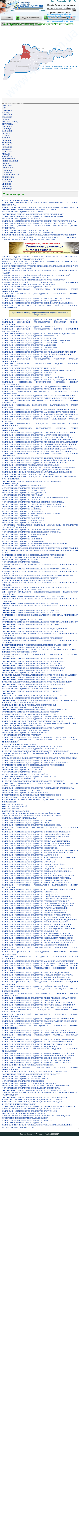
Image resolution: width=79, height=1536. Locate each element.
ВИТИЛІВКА (7, 124)
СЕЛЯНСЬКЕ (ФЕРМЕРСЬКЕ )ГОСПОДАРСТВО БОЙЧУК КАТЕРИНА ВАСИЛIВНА (37, 303)
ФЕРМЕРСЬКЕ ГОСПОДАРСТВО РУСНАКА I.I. (22, 523)
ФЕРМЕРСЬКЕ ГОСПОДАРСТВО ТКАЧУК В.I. (22, 219)
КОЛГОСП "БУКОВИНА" (12, 804)
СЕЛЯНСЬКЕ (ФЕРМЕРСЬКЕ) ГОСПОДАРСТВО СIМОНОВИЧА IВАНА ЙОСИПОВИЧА (39, 1021)
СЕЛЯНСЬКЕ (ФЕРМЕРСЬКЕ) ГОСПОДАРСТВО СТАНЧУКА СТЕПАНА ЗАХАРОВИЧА (39, 449)
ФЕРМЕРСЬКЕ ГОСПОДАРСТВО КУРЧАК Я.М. (22, 516)
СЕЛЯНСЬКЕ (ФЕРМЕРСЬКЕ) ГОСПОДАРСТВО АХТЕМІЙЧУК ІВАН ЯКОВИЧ (36, 389)
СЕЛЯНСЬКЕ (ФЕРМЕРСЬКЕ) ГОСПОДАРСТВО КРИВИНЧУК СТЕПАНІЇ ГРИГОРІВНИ (39, 410)
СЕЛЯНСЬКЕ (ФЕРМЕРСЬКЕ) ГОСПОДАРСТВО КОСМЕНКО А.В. (30, 931)
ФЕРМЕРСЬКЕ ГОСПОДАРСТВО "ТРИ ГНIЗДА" (22, 212)
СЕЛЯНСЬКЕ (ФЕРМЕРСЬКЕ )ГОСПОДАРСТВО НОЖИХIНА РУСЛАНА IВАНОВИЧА (38, 719)
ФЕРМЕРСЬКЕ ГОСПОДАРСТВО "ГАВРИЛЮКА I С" (24, 707)
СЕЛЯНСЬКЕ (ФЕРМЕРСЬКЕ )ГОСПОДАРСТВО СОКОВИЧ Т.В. (29, 866)
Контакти (30, 1134)
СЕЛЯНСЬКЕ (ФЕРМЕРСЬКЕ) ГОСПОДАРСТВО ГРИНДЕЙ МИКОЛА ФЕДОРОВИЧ (37, 906)
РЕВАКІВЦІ (7, 170)
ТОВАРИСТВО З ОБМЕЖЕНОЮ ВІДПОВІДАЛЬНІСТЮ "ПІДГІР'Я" (30, 712)
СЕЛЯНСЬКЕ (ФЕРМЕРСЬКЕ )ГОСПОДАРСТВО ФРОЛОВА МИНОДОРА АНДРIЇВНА (38, 370)
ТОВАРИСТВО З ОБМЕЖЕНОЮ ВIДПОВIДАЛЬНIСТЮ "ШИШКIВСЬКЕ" (33, 661)
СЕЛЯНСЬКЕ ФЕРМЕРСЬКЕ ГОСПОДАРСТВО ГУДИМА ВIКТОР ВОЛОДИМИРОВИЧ (38, 467)
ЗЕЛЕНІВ (6, 138)
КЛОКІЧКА (7, 149)
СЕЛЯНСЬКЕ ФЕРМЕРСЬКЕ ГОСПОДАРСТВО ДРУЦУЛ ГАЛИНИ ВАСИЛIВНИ (36, 470)
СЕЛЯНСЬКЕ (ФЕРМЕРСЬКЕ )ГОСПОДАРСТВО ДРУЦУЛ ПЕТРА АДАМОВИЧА (36, 843)
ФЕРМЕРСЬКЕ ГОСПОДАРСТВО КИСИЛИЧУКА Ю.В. (25, 793)
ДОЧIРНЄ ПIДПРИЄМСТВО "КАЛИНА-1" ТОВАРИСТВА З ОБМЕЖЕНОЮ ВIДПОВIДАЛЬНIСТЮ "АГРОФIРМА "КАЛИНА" (40, 258)
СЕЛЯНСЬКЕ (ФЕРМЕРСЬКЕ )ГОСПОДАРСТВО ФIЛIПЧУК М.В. (29, 760)
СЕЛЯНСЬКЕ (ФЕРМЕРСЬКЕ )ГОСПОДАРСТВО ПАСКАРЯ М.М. (29, 347)
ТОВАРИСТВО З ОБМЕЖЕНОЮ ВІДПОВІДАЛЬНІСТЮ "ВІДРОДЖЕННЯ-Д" (34, 629)
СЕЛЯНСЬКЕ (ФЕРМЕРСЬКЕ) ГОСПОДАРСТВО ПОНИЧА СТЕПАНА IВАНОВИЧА (37, 1007)
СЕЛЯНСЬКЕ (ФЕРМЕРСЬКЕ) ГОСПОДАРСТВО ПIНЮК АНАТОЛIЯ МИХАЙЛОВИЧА (39, 998)
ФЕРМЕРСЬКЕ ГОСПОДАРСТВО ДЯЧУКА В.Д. (22, 511)
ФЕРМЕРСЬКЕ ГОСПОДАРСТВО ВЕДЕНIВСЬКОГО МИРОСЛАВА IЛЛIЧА (34, 506)
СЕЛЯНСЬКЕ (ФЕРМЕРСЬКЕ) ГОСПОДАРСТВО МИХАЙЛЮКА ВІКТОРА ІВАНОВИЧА (39, 433)
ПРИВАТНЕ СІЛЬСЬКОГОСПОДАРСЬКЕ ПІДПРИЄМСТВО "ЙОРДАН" (32, 1102)
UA (69, 1)
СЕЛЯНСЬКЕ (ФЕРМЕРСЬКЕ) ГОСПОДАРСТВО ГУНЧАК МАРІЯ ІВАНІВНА (35, 910)
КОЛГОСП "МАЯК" (10, 809)
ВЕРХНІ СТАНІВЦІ (10, 122)
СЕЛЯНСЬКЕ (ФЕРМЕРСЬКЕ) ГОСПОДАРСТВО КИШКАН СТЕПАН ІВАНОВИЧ (36, 924)
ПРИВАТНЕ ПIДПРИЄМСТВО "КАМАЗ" (19, 744)
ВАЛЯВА (5, 119)
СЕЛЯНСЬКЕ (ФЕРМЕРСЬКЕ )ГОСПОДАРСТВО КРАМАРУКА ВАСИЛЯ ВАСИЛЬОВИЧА (40, 850)
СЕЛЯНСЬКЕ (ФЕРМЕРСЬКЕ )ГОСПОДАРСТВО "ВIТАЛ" (26, 287)
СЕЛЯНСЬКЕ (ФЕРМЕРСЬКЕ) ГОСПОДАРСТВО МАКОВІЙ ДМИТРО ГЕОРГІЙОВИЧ (38, 412)
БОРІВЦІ (5, 112)
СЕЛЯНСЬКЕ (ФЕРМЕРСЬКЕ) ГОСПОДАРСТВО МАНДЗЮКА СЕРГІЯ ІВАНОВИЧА (38, 416)
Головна (7, 18)
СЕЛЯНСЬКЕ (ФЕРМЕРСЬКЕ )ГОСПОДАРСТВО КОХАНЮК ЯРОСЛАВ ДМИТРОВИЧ (38, 333)
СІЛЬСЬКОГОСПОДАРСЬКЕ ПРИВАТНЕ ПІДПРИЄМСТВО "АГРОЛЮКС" (33, 280)
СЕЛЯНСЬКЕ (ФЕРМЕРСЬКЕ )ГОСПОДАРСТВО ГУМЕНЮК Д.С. (30, 326)
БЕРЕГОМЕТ (7, 110)
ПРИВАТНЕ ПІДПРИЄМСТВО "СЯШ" (18, 200)
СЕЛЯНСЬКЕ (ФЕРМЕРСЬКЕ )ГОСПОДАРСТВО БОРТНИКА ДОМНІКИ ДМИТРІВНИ (38, 320)
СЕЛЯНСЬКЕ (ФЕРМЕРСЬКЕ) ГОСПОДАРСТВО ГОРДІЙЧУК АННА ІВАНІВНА (36, 896)
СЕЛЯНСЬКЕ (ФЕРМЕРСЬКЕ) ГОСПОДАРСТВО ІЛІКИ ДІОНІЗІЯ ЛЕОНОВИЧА (36, 386)
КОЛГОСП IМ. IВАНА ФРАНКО (15, 811)
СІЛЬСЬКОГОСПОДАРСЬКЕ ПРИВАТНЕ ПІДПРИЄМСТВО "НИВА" (31, 1109)
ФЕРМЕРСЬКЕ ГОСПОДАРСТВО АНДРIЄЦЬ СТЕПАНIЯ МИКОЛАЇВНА (33, 502)
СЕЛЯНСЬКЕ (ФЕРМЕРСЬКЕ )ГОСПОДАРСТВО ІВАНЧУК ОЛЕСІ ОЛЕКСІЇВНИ (36, 298)
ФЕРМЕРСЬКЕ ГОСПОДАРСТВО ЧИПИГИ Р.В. (22, 539)
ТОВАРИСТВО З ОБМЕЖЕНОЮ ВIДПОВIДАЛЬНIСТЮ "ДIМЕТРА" (31, 647)
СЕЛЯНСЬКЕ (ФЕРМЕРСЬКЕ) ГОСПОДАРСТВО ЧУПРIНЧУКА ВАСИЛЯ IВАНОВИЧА (39, 1056)
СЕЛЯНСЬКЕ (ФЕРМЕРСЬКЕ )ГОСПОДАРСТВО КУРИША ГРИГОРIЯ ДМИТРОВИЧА (38, 737)
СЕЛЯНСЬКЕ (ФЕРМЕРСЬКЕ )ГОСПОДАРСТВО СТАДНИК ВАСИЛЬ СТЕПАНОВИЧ (38, 869)
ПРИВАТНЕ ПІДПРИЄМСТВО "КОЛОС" (19, 1104)
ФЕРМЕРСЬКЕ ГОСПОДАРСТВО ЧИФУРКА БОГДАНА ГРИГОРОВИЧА (32, 689)
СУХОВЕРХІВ (8, 177)
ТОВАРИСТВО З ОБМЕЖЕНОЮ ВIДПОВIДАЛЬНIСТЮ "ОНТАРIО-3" (31, 613)
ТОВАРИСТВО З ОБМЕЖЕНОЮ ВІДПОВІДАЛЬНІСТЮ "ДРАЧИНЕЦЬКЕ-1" (34, 555)
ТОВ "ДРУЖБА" (9, 626)
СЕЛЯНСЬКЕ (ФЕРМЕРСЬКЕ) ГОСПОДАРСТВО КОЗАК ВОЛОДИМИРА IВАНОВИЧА (38, 929)
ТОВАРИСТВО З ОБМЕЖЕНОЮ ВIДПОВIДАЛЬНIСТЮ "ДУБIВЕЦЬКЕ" (32, 659)
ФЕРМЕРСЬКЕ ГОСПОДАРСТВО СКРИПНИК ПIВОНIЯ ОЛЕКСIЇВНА (32, 529)
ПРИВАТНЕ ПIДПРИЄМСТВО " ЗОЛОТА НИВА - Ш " (24, 726)
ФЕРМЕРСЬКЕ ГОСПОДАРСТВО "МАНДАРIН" (22, 769)
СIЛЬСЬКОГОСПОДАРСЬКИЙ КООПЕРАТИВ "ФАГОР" (25, 277)
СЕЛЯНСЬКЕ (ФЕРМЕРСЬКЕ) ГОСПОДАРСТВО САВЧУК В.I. (28, 1023)
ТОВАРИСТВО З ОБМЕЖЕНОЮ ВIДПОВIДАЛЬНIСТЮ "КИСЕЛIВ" (31, 610)
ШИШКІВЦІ (7, 186)
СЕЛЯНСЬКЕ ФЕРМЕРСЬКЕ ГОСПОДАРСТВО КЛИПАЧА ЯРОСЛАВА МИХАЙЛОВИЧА (40, 723)
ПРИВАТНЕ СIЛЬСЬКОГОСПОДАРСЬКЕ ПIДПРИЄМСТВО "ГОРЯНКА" (32, 1099)
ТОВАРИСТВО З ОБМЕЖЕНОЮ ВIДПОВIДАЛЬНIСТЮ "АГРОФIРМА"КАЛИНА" (37, 569)
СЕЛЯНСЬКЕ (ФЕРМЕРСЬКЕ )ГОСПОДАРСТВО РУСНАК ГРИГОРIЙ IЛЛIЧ (34, 864)
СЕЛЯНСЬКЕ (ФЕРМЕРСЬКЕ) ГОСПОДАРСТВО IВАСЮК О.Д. (28, 873)
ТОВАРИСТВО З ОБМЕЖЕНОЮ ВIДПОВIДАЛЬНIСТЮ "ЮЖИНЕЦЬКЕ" (33, 679)
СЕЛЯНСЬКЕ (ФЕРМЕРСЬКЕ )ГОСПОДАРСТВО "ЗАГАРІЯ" (27, 820)
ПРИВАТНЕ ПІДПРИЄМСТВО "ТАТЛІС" (19, 779)
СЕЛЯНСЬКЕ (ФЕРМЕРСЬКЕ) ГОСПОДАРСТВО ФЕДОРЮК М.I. (29, 1046)
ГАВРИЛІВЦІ (7, 126)
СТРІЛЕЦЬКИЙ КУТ (10, 175)
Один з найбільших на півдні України (40, 313)
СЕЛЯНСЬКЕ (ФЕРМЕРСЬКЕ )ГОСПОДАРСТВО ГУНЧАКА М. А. (30, 839)
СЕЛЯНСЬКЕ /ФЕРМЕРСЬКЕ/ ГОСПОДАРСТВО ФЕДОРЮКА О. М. (31, 465)
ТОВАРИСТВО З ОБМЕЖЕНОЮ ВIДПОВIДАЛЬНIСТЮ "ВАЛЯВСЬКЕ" (32, 638)
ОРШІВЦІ (6, 163)
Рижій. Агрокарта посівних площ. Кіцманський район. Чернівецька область (61, 9)
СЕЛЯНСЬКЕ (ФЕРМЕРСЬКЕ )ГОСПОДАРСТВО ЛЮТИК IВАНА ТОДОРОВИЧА (36, 340)
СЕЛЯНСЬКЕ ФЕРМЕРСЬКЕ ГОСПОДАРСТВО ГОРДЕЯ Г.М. (28, 1065)
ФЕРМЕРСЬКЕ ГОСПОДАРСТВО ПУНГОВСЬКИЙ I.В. (25, 774)
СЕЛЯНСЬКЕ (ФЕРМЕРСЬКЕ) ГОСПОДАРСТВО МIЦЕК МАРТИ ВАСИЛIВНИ (35, 945)
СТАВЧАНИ (7, 172)
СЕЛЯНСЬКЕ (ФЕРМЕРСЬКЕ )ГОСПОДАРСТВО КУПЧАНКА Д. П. (30, 336)
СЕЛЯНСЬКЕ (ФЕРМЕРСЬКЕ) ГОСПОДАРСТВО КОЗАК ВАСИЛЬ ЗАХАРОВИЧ (36, 926)
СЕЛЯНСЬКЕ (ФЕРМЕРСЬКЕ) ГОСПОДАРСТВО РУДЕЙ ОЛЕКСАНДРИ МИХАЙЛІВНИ (39, 444)
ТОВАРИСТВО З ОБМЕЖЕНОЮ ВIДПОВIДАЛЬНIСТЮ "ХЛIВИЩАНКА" (33, 668)
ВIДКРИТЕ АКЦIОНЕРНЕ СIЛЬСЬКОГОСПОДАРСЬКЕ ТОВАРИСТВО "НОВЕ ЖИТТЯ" (39, 235)
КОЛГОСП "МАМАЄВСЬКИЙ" (15, 806)
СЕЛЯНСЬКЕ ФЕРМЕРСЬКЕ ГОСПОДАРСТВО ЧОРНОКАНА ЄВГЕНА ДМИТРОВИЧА (39, 476)
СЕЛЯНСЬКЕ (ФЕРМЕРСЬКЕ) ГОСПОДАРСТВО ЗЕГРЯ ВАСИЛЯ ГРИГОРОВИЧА (36, 917)
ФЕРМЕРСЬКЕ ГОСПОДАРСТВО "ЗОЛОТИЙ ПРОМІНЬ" (26, 1079)
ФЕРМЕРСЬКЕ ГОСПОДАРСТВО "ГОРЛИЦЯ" (21, 735)
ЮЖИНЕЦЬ (7, 188)
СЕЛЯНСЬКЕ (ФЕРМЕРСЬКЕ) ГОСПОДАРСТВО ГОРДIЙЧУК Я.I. (30, 894)
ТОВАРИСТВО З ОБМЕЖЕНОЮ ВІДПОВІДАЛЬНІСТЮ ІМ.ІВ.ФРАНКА (32, 670)
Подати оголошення (30, 18)
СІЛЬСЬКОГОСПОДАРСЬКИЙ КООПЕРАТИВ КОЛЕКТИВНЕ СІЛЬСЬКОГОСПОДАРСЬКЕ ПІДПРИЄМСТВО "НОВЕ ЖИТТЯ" (40, 283)
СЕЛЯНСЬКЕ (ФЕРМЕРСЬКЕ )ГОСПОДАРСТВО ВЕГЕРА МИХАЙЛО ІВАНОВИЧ (36, 834)
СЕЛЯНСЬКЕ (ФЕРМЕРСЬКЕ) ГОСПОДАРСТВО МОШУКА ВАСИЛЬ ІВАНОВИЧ (36, 979)
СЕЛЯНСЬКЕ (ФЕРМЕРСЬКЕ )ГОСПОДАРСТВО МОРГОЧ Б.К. (28, 862)
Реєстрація (61, 1)
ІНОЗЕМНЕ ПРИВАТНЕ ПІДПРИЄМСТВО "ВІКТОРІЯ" (25, 686)
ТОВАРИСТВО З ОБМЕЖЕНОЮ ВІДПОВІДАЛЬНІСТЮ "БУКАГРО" (31, 1074)
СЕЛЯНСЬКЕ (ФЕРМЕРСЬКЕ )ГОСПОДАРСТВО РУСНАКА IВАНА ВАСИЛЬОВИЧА (38, 788)
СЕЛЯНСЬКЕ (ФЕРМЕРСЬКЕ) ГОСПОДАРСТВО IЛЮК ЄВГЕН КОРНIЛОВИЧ (35, 880)
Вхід (52, 1)
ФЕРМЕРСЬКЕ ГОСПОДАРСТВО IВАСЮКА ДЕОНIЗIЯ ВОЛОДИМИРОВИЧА (35, 497)
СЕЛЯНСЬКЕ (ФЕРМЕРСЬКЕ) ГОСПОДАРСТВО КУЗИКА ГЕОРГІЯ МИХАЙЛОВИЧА (38, 940)
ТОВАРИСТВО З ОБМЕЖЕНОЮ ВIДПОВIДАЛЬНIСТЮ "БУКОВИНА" (32, 481)
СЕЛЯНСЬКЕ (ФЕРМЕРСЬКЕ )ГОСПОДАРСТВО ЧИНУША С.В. (29, 373)
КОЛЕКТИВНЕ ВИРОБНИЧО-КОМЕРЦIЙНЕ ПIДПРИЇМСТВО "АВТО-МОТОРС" (36, 645)
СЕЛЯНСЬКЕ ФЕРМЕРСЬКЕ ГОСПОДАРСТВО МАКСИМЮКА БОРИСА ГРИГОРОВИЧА (40, 207)
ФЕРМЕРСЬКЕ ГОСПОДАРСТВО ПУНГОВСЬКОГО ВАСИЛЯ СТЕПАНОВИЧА (35, 1086)
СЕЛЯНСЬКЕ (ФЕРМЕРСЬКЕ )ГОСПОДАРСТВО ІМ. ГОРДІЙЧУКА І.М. (32, 300)
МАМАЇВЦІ (7, 156)
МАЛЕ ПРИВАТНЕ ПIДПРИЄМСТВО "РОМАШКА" (24, 1113)
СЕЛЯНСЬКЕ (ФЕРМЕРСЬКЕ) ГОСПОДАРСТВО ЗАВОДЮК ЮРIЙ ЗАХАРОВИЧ (36, 915)
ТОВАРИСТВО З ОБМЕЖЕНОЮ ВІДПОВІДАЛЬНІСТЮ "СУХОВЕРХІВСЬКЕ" (35, 1097)
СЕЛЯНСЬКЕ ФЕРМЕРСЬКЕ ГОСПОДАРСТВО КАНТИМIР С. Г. (29, 705)
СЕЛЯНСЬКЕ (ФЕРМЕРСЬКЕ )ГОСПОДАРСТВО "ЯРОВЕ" (27, 822)
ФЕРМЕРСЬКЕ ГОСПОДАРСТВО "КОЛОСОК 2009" (24, 488)
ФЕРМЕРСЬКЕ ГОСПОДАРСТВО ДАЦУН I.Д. (21, 509)
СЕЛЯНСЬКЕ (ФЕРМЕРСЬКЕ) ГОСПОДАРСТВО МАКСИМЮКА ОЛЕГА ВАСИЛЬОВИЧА (40, 414)
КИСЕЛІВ (6, 145)
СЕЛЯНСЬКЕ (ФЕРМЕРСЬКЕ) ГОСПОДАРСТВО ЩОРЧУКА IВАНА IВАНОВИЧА (36, 1060)
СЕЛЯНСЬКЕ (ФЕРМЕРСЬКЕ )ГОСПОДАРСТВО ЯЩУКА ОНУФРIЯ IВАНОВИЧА (37, 871)
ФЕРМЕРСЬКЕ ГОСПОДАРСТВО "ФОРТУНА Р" (22, 495)
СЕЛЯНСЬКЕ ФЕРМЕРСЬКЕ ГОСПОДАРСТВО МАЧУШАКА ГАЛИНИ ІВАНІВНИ (37, 472)
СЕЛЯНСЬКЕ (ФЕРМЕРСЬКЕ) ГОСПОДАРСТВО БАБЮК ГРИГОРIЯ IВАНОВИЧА (37, 882)
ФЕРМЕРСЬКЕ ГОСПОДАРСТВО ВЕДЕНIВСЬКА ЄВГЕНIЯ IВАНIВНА (32, 504)
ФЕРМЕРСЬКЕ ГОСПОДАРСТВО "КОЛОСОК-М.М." (24, 490)
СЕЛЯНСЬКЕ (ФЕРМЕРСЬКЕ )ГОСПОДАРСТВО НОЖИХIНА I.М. (30, 749)
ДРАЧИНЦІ (6, 133)
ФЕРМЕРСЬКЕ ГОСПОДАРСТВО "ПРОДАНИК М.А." (24, 493)
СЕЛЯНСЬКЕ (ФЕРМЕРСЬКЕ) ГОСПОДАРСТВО (22, 1122)
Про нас (23, 1134)
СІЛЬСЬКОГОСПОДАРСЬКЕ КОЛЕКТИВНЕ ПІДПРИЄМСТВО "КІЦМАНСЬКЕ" (36, 587)
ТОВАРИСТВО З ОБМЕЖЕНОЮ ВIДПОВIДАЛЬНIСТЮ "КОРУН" (30, 578)
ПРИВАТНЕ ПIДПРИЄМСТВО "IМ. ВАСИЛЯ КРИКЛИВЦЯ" (27, 580)
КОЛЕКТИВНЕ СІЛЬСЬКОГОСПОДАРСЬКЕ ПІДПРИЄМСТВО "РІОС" (31, 795)
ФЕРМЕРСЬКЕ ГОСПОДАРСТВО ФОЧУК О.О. (22, 536)
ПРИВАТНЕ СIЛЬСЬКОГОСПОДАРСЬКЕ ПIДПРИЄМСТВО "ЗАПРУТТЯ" (33, 728)
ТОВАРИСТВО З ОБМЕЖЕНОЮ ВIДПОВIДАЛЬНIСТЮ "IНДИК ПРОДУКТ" (34, 1090)
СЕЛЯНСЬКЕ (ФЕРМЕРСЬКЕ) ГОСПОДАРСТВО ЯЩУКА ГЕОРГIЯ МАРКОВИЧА (37, 1062)
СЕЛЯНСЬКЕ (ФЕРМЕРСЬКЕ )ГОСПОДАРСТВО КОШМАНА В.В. (30, 848)
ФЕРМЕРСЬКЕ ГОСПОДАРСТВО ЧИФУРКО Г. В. (23, 541)
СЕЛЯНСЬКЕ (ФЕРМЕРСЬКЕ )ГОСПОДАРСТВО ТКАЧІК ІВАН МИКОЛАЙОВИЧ (36, 354)
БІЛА (4, 108)
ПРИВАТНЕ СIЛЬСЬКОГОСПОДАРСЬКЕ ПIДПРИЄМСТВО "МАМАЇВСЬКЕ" (34, 696)
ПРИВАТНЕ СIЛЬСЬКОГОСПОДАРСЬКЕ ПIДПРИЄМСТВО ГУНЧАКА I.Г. (33, 557)
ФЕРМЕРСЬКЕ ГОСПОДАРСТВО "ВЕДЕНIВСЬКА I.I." (25, 733)
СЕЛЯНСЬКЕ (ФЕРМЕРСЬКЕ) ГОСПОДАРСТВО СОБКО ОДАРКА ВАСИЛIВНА (36, 1030)
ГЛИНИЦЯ (6, 128)
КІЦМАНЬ (6, 140)
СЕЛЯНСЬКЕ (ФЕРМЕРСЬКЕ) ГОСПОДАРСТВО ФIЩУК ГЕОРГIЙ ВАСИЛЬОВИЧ (37, 1044)
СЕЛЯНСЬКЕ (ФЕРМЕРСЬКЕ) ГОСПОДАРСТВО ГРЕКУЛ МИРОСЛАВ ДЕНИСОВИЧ (38, 903)
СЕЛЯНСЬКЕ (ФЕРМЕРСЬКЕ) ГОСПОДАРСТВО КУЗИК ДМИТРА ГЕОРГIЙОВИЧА (37, 938)
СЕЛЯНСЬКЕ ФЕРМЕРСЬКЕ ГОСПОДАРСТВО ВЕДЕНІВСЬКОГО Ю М (32, 721)
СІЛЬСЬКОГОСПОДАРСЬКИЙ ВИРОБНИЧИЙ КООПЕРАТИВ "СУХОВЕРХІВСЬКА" (37, 576)
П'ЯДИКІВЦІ (7, 168)
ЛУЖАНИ (6, 154)
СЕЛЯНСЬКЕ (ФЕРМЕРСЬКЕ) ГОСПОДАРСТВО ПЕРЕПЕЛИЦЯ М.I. (31, 1000)
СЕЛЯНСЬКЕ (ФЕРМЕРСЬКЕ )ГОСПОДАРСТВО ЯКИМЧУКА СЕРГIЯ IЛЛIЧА (35, 763)
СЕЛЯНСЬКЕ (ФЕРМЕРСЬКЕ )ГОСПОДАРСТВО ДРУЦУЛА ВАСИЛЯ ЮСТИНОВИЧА (38, 1106)
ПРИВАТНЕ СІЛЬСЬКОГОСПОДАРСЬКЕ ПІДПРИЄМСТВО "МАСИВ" (31, 663)
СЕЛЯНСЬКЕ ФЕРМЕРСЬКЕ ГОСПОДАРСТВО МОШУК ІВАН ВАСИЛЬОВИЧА (36, 1072)
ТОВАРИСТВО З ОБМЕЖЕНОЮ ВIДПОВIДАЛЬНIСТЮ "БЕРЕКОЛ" (31, 624)
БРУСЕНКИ (7, 115)
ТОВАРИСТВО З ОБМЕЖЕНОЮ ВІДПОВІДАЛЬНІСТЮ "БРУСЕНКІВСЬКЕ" (34, 709)
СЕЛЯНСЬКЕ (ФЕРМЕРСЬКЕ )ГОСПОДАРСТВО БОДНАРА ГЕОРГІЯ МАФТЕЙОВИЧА (39, 221)
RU (75, 1)
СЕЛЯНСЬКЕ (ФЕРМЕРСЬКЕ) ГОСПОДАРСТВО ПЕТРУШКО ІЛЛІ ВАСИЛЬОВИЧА (37, 1002)
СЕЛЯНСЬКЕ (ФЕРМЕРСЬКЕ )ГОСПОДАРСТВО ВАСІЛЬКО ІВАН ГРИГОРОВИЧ (36, 223)
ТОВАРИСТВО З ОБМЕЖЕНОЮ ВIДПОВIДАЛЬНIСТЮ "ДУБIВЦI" (30, 603)
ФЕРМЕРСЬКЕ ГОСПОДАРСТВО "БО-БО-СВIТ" (22, 619)
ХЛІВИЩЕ (6, 179)
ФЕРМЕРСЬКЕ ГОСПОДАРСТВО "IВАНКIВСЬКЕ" (23, 673)
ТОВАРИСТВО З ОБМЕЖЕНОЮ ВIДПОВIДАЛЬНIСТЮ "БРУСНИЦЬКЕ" (33, 214)
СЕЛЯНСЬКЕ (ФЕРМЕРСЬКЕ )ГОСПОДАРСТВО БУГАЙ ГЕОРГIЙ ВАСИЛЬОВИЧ (36, 832)
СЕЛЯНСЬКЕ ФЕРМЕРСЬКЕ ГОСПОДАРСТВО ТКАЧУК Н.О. (28, 474)
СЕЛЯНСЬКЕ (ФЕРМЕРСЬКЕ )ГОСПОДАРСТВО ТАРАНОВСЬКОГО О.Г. (33, 216)
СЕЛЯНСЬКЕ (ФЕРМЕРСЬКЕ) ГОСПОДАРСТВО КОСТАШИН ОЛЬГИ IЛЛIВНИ (36, 933)
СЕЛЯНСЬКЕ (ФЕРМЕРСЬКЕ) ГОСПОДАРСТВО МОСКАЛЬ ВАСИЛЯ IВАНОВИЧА (37, 975)
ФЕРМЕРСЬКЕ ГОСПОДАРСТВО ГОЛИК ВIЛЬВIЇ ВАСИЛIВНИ (29, 1083)
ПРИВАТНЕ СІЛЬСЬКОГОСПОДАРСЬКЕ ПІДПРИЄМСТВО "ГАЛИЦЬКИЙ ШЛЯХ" (37, 682)
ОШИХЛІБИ (7, 165)
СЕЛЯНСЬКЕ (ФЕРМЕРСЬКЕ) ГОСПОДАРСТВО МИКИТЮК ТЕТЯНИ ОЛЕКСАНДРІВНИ (40, 966)
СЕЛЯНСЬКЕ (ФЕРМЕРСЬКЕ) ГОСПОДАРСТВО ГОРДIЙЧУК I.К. (30, 892)
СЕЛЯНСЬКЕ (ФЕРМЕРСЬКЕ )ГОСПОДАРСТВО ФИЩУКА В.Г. (29, 368)
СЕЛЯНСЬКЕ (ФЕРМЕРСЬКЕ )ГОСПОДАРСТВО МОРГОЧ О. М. (29, 776)
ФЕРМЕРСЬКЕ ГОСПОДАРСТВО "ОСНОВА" (21, 562)
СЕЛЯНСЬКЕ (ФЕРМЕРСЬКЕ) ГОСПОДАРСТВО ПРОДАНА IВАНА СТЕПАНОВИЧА (38, 1019)
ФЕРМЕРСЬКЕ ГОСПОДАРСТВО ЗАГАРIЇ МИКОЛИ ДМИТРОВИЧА (31, 513)
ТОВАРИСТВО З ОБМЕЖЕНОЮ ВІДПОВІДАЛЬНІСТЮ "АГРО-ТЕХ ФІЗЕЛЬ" (35, 677)
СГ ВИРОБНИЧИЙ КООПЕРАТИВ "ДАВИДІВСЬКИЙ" (25, 1118)
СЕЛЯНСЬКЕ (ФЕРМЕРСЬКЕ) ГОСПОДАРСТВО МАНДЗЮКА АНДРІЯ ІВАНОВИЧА (38, 961)
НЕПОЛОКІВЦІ (8, 158)
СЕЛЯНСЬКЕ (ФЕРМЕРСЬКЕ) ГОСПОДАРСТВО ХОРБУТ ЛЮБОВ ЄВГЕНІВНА (36, 463)
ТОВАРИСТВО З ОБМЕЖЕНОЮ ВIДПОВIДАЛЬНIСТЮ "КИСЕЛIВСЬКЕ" (33, 765)
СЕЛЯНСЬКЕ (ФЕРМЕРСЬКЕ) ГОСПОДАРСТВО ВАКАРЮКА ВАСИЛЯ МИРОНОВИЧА (39, 396)
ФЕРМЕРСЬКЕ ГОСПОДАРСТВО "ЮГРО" (20, 1127)
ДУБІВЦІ (6, 135)
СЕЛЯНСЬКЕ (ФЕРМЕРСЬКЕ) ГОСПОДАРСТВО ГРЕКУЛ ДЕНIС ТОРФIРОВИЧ (35, 901)
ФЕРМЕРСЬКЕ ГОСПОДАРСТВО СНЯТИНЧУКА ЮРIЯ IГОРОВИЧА (31, 532)
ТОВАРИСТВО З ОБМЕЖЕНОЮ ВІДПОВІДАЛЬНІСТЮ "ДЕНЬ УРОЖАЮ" (34, 684)
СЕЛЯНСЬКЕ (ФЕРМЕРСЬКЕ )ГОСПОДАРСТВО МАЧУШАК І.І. (29, 345)
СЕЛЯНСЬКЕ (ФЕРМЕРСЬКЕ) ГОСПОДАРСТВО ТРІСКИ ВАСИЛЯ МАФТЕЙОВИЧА (38, 1042)
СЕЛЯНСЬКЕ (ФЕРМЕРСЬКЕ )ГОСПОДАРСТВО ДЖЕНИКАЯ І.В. (30, 698)
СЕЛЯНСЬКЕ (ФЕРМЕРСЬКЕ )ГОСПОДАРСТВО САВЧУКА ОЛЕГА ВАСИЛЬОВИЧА (38, 716)
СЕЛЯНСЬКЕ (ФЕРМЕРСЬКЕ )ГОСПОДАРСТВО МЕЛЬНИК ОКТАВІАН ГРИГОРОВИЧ (39, 857)
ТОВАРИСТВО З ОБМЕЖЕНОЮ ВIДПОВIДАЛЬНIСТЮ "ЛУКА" (29, 209)
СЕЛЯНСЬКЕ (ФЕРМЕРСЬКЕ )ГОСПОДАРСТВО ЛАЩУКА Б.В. (29, 338)
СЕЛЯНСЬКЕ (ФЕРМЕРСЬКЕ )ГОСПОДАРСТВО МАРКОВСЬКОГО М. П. (33, 343)
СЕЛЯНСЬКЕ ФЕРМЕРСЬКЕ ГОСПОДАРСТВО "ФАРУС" (26, 730)
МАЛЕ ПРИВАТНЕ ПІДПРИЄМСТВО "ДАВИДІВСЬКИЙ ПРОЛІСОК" (31, 813)
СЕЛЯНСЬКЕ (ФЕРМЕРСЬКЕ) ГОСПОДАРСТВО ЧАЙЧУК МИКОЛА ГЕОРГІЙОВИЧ (38, 1053)
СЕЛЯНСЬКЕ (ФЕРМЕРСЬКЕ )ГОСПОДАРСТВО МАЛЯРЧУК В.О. (30, 855)
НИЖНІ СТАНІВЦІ (10, 161)
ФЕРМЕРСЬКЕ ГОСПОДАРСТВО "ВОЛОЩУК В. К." (24, 1076)
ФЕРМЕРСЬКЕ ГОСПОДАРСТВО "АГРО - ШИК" (23, 486)
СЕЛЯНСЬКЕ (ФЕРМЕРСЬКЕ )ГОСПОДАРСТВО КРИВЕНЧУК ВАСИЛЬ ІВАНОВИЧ (37, 852)
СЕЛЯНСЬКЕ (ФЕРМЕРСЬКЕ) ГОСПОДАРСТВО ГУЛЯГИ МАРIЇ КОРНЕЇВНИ (35, 908)
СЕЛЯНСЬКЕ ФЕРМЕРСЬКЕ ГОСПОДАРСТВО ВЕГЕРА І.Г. (27, 230)
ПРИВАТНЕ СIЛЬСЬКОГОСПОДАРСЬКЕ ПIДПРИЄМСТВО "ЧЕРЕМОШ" (33, 781)
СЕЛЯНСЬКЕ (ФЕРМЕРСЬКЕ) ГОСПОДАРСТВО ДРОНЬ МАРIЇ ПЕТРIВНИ (34, 912)
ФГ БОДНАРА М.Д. (10, 483)
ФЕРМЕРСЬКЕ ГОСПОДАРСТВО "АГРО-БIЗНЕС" (23, 767)
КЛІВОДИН (7, 147)
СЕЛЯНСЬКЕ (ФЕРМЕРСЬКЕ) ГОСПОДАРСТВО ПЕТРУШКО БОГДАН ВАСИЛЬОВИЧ (38, 1005)
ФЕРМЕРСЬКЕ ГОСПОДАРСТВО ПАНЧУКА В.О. (23, 518)
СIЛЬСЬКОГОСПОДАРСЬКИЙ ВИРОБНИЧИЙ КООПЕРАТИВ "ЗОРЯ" (31, 816)
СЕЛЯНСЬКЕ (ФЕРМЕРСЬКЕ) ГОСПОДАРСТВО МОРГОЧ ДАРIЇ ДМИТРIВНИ (35, 972)
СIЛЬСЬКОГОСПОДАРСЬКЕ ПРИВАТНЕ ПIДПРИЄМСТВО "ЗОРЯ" (30, 714)
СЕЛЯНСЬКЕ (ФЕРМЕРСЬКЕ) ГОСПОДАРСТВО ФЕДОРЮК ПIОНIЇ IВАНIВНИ (36, 458)
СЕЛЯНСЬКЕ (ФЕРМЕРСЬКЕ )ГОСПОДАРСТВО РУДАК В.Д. (28, 350)
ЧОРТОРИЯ (7, 182)
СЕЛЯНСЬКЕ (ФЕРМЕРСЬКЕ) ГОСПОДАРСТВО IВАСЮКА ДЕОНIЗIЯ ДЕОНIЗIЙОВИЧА (40, 380)
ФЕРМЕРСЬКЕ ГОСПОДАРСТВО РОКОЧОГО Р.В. (23, 520)
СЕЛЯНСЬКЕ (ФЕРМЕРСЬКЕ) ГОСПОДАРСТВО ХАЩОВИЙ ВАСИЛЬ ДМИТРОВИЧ (38, 460)
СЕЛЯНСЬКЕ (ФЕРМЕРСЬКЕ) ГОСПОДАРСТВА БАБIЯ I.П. (27, 1120)
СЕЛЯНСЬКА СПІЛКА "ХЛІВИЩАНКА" (19, 818)
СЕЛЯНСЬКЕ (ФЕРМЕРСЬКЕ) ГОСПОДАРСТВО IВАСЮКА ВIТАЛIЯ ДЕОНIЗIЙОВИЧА (39, 876)
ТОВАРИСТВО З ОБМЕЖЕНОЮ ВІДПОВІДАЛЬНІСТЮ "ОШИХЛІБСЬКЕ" (33, 596)
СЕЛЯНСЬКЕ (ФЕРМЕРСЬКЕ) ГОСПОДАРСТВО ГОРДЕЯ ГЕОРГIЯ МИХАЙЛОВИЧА (38, 899)
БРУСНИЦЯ (7, 117)
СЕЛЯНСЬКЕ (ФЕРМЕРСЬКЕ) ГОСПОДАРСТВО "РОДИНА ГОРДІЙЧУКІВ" (34, 377)
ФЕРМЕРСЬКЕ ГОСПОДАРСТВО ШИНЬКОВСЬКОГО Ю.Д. (27, 546)
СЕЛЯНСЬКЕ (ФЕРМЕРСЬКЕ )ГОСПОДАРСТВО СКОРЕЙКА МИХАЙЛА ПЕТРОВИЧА (39, 352)
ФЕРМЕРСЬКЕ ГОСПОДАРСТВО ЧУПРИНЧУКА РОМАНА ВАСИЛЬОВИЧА (34, 543)
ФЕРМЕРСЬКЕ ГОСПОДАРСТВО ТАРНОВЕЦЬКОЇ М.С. (26, 534)
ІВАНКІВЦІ (7, 105)
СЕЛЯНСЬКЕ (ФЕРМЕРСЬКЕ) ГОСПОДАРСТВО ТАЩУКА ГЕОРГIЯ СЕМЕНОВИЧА (38, 1039)
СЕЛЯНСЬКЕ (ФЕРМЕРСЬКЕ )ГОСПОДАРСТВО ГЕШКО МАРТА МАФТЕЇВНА (36, 836)
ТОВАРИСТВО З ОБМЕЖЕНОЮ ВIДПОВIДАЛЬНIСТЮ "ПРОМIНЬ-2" (32, 666)
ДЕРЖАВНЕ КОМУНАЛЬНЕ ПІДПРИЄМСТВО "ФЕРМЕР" (27, 797)
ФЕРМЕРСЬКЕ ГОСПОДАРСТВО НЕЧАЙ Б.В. (21, 772)
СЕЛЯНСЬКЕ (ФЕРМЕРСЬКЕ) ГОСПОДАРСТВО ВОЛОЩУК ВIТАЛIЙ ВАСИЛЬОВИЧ (38, 889)
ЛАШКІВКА (7, 152)
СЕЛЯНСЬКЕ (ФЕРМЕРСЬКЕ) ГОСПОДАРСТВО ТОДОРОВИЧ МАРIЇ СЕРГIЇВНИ (36, 451)
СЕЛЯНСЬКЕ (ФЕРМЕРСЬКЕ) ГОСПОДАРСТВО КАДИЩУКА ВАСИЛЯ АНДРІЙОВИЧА (39, 919)
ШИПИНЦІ (6, 184)
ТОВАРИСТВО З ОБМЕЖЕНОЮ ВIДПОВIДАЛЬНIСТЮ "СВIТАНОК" (31, 691)
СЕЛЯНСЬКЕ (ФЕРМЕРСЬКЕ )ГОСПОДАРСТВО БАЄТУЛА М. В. (29, 1111)
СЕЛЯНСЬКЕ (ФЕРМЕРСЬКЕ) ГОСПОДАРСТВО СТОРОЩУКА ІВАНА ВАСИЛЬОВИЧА (39, 1032)
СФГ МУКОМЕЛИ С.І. (11, 479)
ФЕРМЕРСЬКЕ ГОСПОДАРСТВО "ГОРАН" (20, 559)
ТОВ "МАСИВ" (8, 693)
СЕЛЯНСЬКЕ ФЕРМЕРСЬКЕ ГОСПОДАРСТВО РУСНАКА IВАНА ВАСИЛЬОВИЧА (37, 1125)
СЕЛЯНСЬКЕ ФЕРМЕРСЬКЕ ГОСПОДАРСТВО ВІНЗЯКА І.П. (28, 232)
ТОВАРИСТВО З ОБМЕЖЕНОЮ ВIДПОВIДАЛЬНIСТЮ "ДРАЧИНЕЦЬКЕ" (33, 631)
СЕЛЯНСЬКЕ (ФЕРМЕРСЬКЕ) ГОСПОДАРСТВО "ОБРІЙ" (26, 375)
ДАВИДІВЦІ (7, 131)
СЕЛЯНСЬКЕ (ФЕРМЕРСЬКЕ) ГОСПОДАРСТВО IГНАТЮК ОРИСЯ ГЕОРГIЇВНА (36, 878)
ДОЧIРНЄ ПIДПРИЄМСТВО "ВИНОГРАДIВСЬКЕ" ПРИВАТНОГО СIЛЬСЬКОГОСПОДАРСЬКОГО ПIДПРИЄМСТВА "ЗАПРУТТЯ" (40, 238)
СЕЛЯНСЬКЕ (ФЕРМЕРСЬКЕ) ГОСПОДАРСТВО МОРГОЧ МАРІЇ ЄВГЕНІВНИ (35, 435)
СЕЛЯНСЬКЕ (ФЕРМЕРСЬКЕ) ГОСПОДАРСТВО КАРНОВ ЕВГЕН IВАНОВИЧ (35, 922)
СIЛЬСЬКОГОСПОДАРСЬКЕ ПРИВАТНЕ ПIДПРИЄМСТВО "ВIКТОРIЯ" (32, 746)
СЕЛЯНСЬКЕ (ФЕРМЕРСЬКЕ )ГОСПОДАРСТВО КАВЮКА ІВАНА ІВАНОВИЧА (36, 846)
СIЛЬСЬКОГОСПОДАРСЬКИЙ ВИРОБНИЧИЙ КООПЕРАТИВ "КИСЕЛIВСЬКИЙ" (36, 275)
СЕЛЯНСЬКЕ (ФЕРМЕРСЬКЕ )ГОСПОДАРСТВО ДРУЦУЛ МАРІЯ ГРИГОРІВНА (36, 841)
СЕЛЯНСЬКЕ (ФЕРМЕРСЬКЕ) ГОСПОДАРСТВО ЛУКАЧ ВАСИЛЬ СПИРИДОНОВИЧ (38, 942)
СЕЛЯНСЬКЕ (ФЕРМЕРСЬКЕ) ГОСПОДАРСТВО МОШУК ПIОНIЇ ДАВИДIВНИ (36, 977)
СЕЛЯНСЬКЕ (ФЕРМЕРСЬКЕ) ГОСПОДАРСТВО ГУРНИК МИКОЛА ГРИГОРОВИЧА (38, 398)
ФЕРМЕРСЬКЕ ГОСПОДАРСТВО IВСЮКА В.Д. (22, 499)
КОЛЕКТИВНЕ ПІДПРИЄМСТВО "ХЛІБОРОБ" (22, 589)
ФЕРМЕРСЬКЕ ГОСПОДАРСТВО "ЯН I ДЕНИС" (22, 790)
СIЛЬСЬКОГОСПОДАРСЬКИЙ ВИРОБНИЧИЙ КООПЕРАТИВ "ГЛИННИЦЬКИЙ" (36, 1116)
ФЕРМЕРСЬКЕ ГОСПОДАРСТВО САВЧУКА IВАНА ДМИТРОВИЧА (31, 1088)
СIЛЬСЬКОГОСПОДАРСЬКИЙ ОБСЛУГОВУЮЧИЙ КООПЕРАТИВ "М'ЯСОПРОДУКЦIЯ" (39, 758)
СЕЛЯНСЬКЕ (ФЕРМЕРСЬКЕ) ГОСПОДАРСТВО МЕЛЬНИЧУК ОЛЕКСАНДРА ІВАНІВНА (40, 963)
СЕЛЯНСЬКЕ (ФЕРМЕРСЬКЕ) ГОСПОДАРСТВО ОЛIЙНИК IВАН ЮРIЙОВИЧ (35, 986)
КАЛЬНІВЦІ (7, 142)
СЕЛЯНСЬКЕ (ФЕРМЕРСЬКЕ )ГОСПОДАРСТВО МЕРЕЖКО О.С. (29, 859)
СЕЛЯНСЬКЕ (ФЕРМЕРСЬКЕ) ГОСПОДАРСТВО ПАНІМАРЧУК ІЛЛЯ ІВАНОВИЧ (37, 440)
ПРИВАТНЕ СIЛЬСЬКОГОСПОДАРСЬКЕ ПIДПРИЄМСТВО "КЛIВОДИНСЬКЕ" (35, 751)
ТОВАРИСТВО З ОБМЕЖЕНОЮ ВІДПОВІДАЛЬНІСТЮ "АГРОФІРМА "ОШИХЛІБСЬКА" (40, 622)
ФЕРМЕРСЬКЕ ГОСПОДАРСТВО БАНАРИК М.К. (23, 1081)
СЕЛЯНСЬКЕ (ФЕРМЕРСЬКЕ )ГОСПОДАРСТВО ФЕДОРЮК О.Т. (29, 356)
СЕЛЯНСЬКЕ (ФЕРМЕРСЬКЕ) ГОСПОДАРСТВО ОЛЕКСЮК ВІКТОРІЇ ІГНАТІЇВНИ (37, 437)
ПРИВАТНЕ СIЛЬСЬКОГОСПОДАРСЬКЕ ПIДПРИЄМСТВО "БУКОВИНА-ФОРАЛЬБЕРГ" (39, 675)
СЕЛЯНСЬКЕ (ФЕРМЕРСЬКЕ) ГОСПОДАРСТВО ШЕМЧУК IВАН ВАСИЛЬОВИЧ (36, 1058)
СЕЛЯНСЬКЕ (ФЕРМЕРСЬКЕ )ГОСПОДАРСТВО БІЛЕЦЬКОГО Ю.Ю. (31, 825)
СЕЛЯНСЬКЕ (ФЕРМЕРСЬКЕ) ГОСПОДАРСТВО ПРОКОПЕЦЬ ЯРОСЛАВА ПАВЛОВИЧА (40, 442)
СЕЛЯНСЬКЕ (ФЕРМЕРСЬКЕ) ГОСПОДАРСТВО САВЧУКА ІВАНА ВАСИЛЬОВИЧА (38, 446)
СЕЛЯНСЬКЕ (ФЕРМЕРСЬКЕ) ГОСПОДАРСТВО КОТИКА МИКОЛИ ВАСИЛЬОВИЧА (38, 936)
